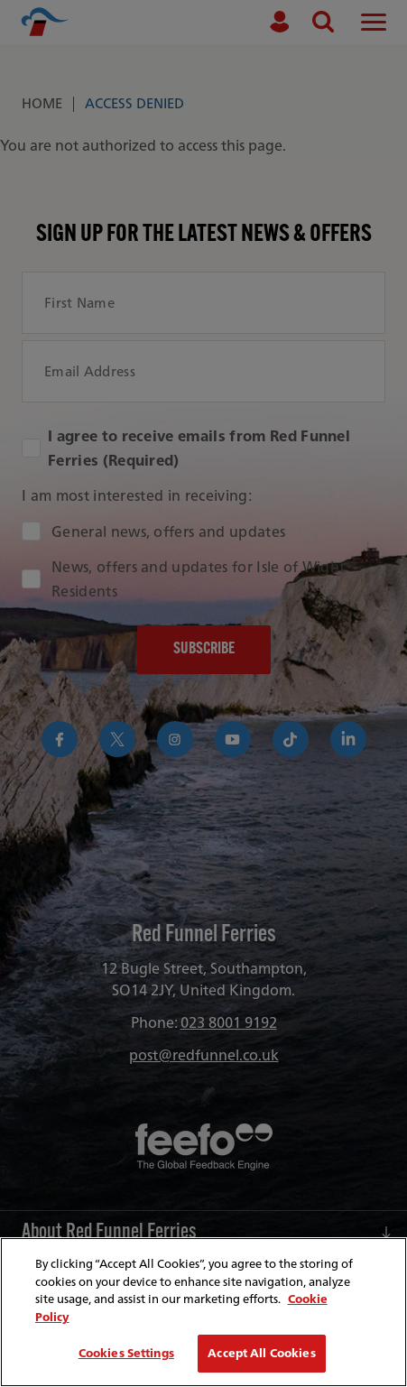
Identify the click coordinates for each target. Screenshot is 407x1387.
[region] (203, 1312)
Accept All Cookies (261, 1353)
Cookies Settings (126, 1353)
